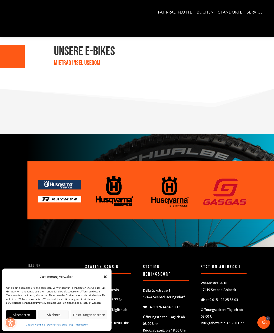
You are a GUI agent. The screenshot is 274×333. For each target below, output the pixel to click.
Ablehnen (54, 315)
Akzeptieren (21, 315)
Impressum (81, 324)
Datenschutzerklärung (60, 324)
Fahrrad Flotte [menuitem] (175, 13)
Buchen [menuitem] (205, 13)
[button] (5, 5)
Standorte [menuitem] (230, 13)
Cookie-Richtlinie (35, 324)
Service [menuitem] (255, 13)
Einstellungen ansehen (89, 315)
